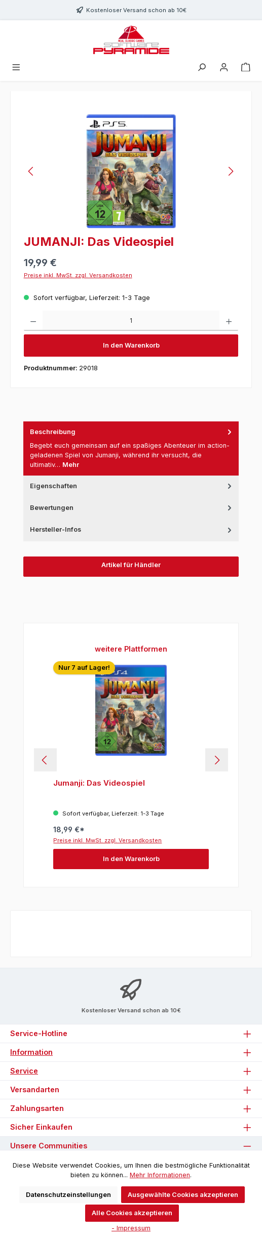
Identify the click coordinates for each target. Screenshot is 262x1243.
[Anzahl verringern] (33, 321)
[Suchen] (202, 67)
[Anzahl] (131, 321)
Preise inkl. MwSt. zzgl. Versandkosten (78, 275)
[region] (131, 171)
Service (24, 1070)
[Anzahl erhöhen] (228, 321)
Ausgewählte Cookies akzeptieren (183, 1194)
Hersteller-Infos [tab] (132, 529)
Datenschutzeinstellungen (68, 1194)
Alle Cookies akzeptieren (132, 1213)
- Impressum (131, 1228)
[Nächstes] (230, 171)
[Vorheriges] (31, 171)
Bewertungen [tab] (132, 507)
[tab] (131, 448)
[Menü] (16, 67)
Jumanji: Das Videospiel (99, 783)
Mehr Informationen (160, 1175)
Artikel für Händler (131, 565)
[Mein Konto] (224, 67)
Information (31, 1052)
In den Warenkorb (131, 345)
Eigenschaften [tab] (132, 486)
